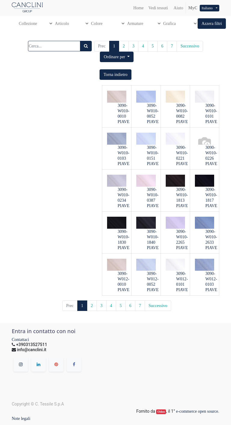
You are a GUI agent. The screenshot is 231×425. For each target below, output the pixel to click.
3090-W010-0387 (153, 195)
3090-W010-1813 (182, 195)
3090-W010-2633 (211, 237)
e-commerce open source (197, 411)
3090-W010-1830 (123, 237)
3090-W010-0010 (123, 111)
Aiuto (178, 8)
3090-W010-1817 (211, 195)
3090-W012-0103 (211, 279)
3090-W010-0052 (153, 111)
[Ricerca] (86, 46)
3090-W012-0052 (153, 279)
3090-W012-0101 (182, 279)
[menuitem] (138, 8)
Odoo (161, 411)
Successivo (189, 46)
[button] (212, 23)
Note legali (21, 418)
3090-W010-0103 (123, 153)
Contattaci (20, 339)
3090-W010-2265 (182, 237)
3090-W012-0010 (123, 279)
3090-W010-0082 (182, 111)
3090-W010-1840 (153, 237)
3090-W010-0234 (123, 195)
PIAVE (123, 121)
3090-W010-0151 (153, 153)
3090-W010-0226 (211, 153)
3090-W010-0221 (182, 153)
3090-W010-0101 (211, 111)
